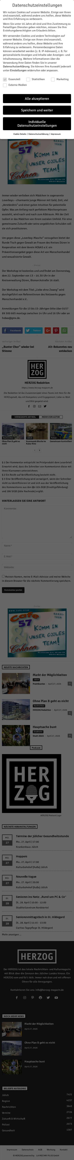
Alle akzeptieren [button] (37, 97)
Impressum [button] (56, 132)
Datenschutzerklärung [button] (38, 132)
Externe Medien (15, 83)
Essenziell (11, 77)
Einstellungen (18, 68)
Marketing (59, 77)
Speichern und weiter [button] (37, 108)
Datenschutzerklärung (16, 64)
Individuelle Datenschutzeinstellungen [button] (37, 122)
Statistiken (35, 77)
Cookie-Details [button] (20, 132)
